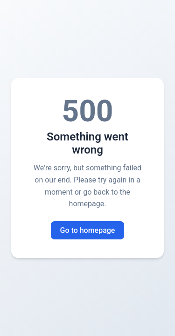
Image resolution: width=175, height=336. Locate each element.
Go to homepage (87, 230)
